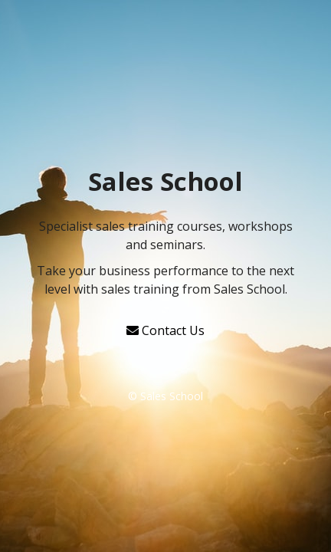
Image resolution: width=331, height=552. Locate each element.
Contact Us (165, 330)
